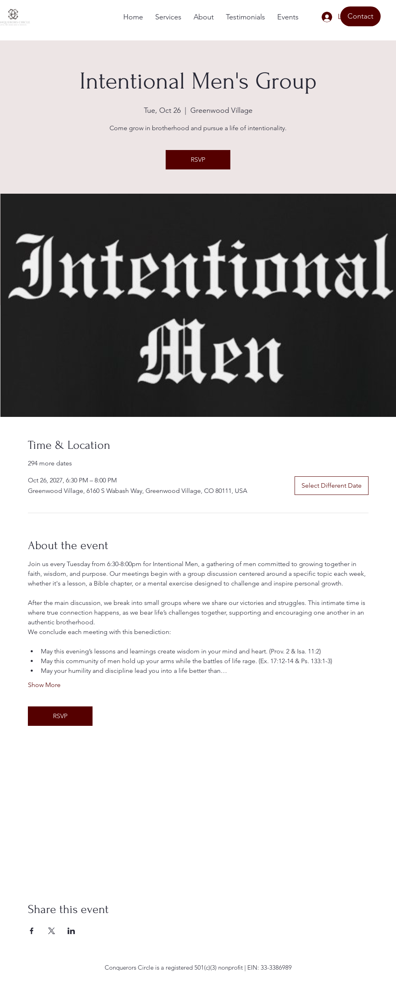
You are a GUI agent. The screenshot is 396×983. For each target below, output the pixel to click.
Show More (44, 685)
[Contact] (360, 16)
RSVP (198, 159)
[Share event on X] (51, 931)
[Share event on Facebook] (32, 931)
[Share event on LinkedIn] (71, 931)
